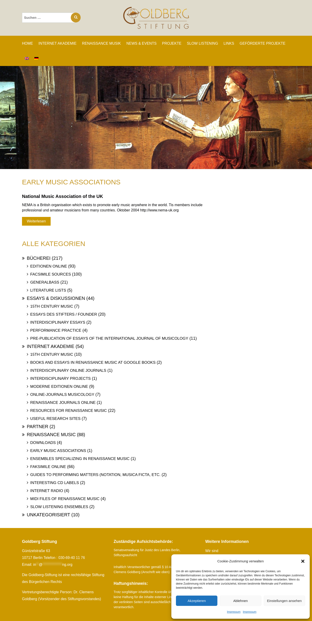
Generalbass (44, 282)
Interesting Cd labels (54, 483)
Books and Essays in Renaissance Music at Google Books (93, 362)
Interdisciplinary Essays (57, 322)
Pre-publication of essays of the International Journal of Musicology (109, 338)
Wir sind (212, 551)
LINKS (229, 43)
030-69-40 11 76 (71, 558)
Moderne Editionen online (59, 386)
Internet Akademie (50, 346)
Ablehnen (240, 601)
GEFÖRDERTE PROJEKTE (262, 43)
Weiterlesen (36, 221)
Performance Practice (55, 330)
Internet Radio (46, 491)
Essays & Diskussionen (56, 298)
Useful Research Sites (55, 418)
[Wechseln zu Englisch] (27, 58)
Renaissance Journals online (63, 402)
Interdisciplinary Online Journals (68, 370)
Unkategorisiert (48, 514)
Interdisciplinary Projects (60, 378)
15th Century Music (51, 306)
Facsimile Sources (50, 274)
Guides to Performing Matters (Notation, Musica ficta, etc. (95, 475)
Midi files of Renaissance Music (64, 499)
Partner (37, 426)
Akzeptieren (197, 601)
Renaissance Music (51, 434)
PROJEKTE (171, 43)
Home (27, 43)
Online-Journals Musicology (62, 394)
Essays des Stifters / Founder (63, 314)
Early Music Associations (58, 451)
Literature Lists (48, 290)
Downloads (43, 442)
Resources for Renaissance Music (68, 410)
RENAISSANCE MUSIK (101, 43)
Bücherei (38, 258)
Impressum (234, 611)
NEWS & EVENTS (141, 43)
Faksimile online (48, 467)
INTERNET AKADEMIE (57, 43)
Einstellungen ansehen (284, 601)
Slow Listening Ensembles (59, 507)
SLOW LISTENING (202, 43)
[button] (303, 561)
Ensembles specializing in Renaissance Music (80, 459)
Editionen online (48, 266)
